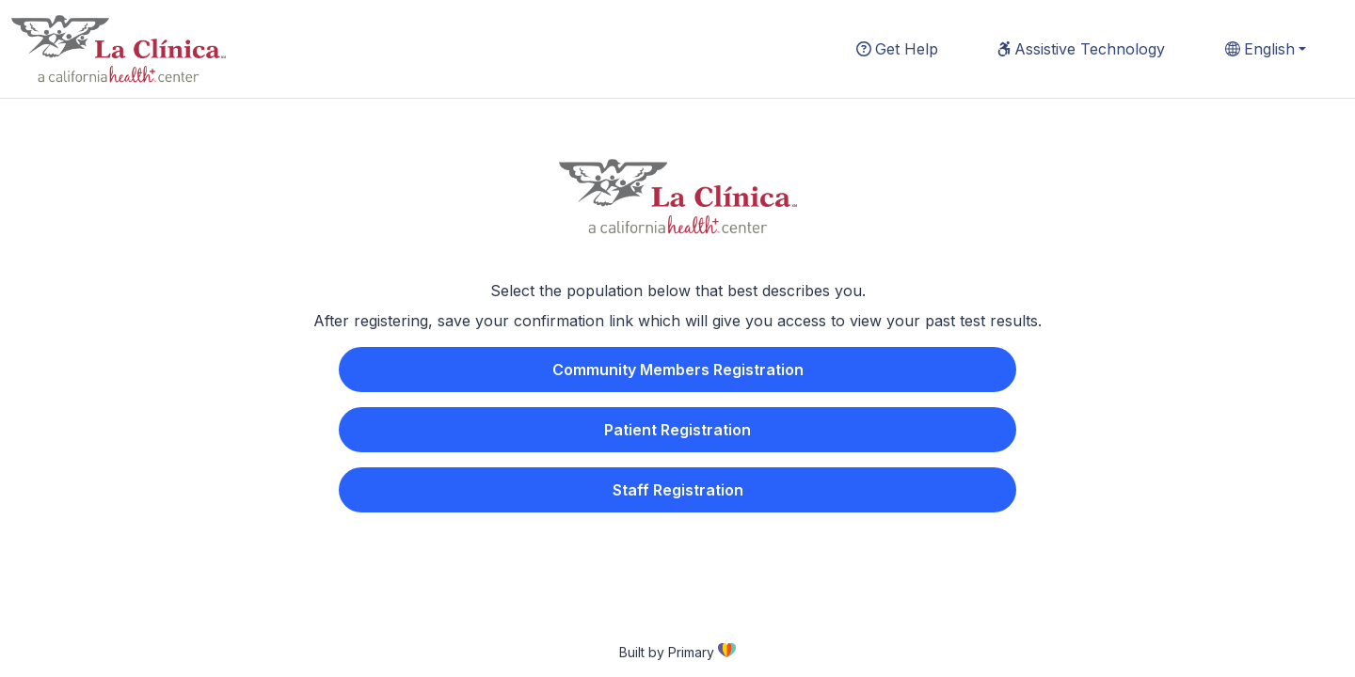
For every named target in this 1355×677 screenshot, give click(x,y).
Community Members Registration (678, 369)
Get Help (897, 48)
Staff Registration (678, 489)
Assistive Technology (1081, 48)
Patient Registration (677, 429)
